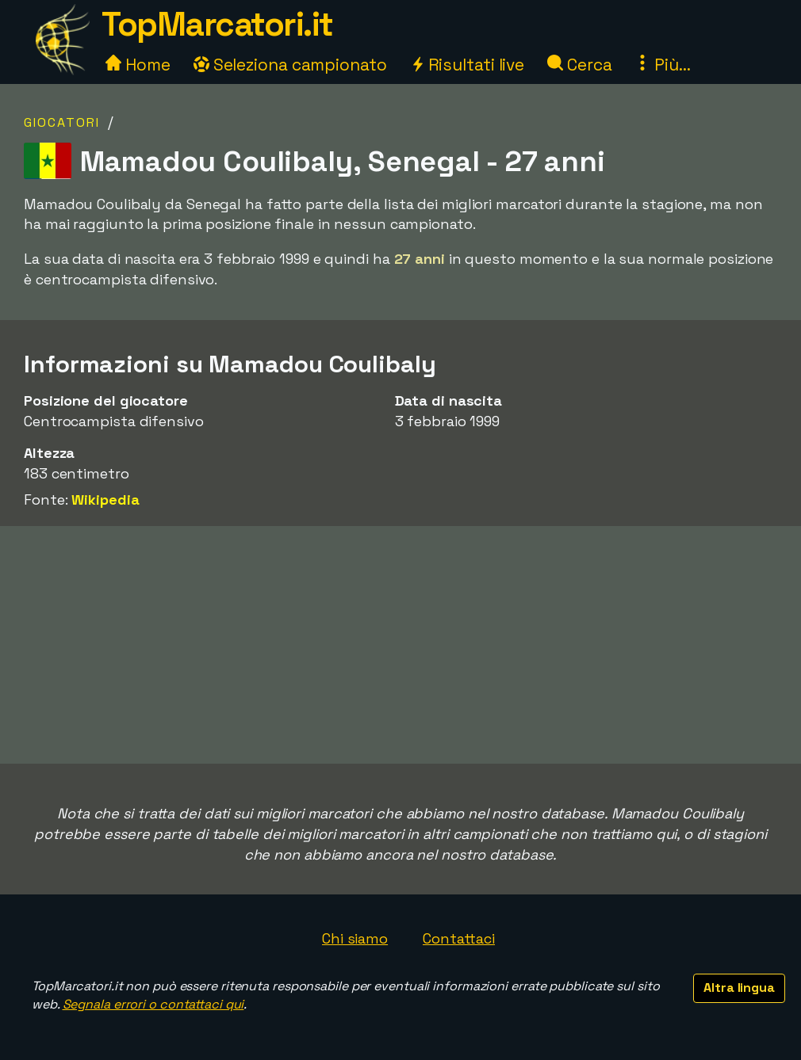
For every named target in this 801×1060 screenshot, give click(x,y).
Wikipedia (105, 499)
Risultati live (467, 64)
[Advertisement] (400, 645)
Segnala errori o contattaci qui (153, 1004)
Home (138, 64)
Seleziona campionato (290, 64)
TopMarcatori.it (217, 24)
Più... (662, 64)
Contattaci (459, 938)
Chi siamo (355, 938)
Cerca (579, 64)
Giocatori (62, 122)
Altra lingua (739, 987)
